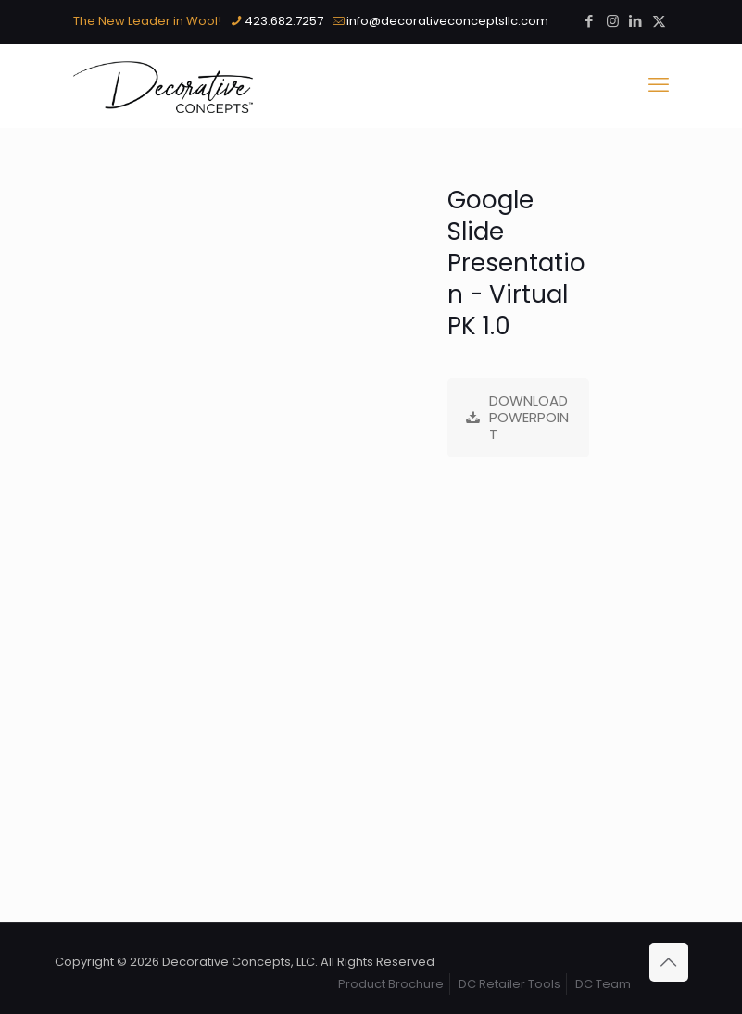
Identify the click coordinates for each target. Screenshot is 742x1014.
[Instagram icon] (613, 21)
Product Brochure (391, 984)
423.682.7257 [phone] (284, 21)
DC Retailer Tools (509, 984)
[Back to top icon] (668, 962)
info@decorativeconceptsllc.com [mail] (447, 21)
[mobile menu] (658, 85)
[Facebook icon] (590, 21)
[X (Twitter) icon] (659, 21)
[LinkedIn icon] (636, 21)
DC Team (603, 984)
